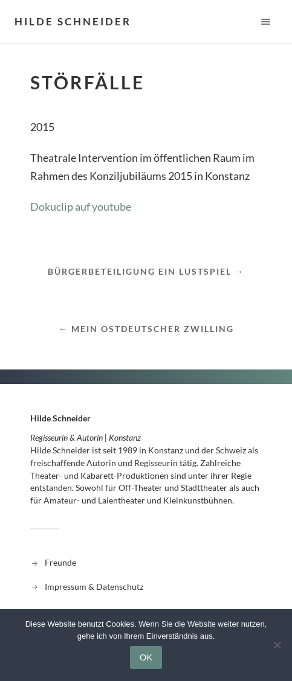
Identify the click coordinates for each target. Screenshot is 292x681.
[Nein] (277, 645)
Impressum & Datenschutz (94, 586)
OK (146, 657)
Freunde (60, 562)
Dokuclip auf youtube (80, 206)
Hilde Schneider (73, 21)
